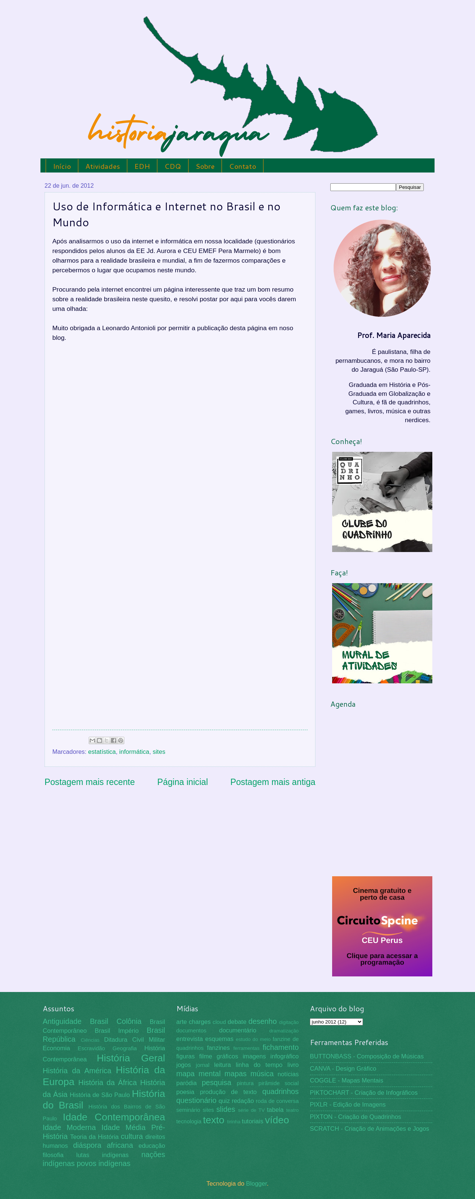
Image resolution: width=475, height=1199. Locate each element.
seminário (188, 1110)
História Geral (131, 1058)
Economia (56, 1048)
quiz (224, 1100)
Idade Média (123, 1127)
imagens (254, 1056)
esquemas (219, 1038)
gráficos (227, 1056)
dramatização (284, 1031)
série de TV (251, 1110)
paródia (186, 1083)
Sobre (205, 166)
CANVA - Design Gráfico (343, 1068)
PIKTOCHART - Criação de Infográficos (364, 1092)
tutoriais (252, 1121)
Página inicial (182, 782)
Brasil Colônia (115, 1021)
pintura (245, 1083)
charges (200, 1021)
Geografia (124, 1048)
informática (134, 751)
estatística (102, 751)
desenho (263, 1021)
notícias (288, 1074)
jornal (202, 1065)
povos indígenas (104, 1163)
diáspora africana (103, 1145)
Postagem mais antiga (272, 782)
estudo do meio (253, 1039)
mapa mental (198, 1074)
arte (181, 1021)
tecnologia (189, 1121)
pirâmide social (279, 1083)
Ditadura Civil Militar (134, 1039)
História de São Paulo (100, 1094)
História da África (107, 1082)
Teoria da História (94, 1136)
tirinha (233, 1121)
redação (243, 1100)
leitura (222, 1064)
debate (237, 1021)
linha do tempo (259, 1064)
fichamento (281, 1047)
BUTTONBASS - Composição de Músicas (367, 1056)
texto (213, 1120)
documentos (191, 1031)
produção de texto (228, 1091)
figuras (185, 1056)
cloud (219, 1022)
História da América (77, 1071)
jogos (183, 1064)
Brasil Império (116, 1030)
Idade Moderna (69, 1127)
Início (62, 166)
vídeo (277, 1120)
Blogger (256, 1183)
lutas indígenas (102, 1155)
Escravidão (91, 1048)
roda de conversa (277, 1101)
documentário (237, 1030)
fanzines (218, 1047)
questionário (196, 1100)
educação (151, 1145)
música (262, 1074)
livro (293, 1064)
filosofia (53, 1155)
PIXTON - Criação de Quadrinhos (355, 1116)
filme (205, 1056)
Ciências (90, 1040)
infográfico (285, 1056)
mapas (236, 1074)
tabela (275, 1109)
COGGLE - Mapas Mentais (346, 1080)
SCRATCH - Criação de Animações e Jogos (369, 1128)
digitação (289, 1022)
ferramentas (246, 1048)
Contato (242, 166)
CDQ (172, 166)
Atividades (102, 166)
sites (159, 751)
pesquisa (217, 1082)
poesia (185, 1091)
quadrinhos (280, 1091)
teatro (292, 1110)
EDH (142, 166)
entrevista (189, 1038)
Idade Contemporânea (114, 1117)
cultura (132, 1136)
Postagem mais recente (90, 782)
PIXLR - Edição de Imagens (348, 1104)
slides (225, 1109)
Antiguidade (62, 1021)
